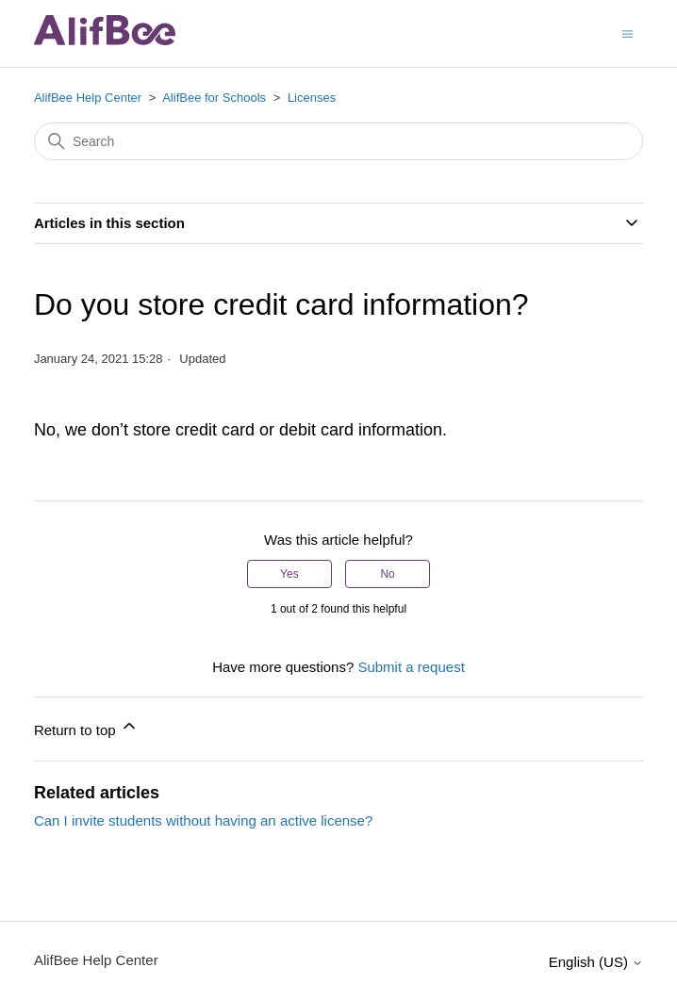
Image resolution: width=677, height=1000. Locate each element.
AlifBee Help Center (87, 97)
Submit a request (410, 667)
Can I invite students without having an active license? (203, 820)
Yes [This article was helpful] (289, 574)
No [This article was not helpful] (387, 574)
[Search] (338, 141)
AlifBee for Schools (214, 97)
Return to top (86, 727)
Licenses (312, 97)
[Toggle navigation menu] (627, 33)
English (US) (596, 962)
